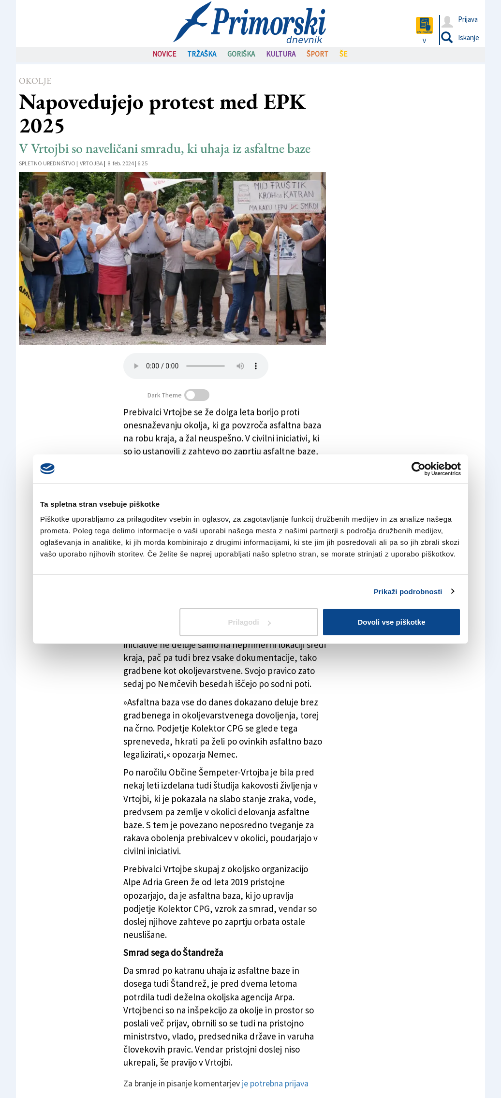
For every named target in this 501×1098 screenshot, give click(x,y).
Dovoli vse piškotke (391, 622)
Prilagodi (249, 622)
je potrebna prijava (275, 1083)
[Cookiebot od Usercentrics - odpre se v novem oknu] (418, 468)
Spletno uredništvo (47, 163)
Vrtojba (91, 163)
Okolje (35, 80)
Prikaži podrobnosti (408, 591)
